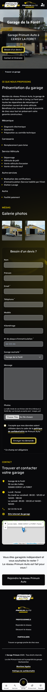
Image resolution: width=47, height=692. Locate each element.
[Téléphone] (23, 304)
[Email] (23, 291)
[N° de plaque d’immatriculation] (23, 344)
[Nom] (23, 265)
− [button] (5, 527)
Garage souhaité (12, 352)
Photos (7, 405)
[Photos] (23, 417)
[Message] (23, 384)
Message (8, 365)
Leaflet (16, 543)
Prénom (7, 273)
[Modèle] (23, 317)
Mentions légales (23, 666)
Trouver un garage (12, 72)
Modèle (7, 312)
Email (7, 286)
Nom (6, 259)
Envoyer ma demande (23, 440)
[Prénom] (23, 278)
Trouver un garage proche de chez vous (23, 642)
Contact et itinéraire (13, 58)
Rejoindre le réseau (23, 625)
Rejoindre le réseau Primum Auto (23, 580)
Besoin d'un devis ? (13, 49)
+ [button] (5, 524)
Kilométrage (9, 325)
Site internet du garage (19, 514)
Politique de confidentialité (23, 671)
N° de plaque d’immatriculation (19, 338)
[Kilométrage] (23, 330)
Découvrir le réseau (23, 629)
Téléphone (9, 299)
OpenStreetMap (32, 543)
